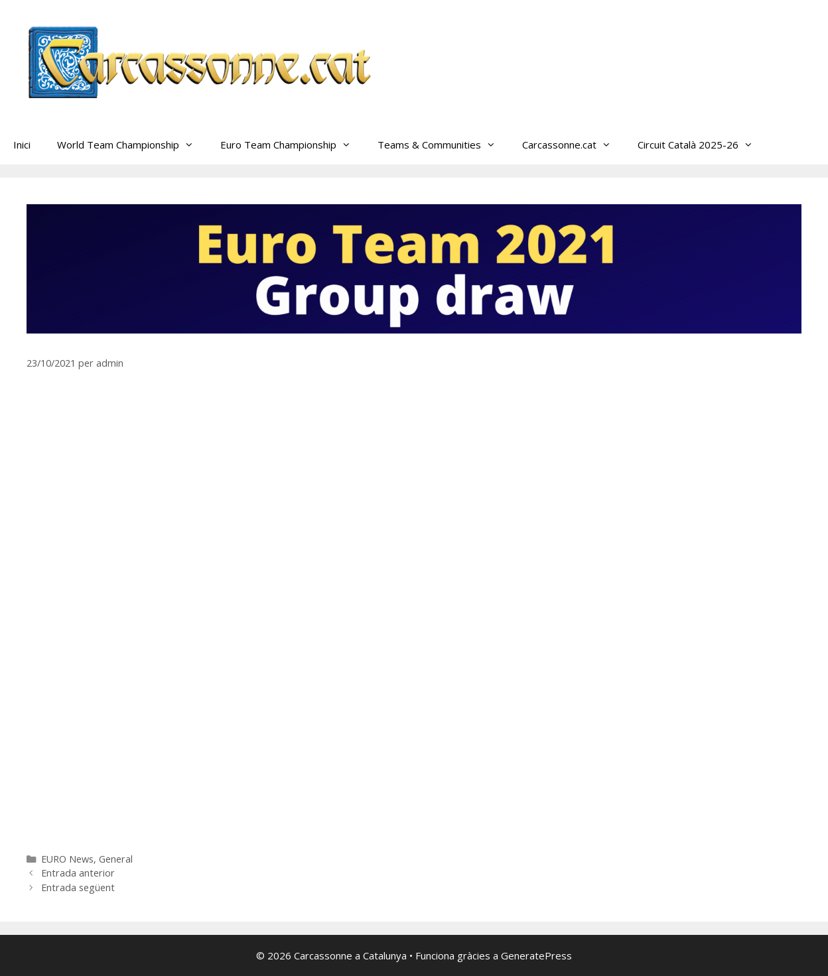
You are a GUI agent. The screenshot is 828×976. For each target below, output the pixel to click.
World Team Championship (132, 144)
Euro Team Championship (292, 144)
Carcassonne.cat (573, 144)
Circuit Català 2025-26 (702, 144)
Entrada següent (78, 887)
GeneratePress (536, 955)
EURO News (67, 859)
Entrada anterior (78, 873)
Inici (22, 144)
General (116, 859)
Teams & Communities (443, 144)
